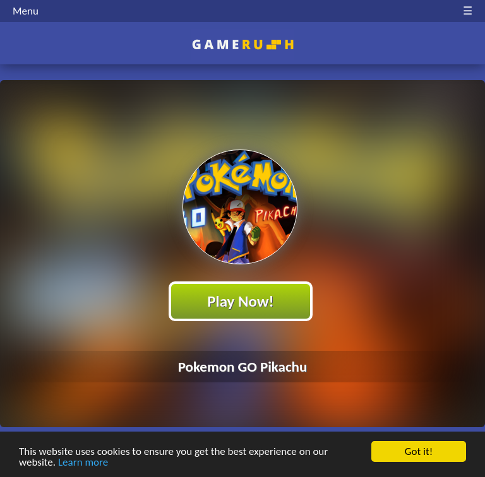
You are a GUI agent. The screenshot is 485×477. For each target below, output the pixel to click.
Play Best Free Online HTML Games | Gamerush (242, 44)
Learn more (83, 462)
